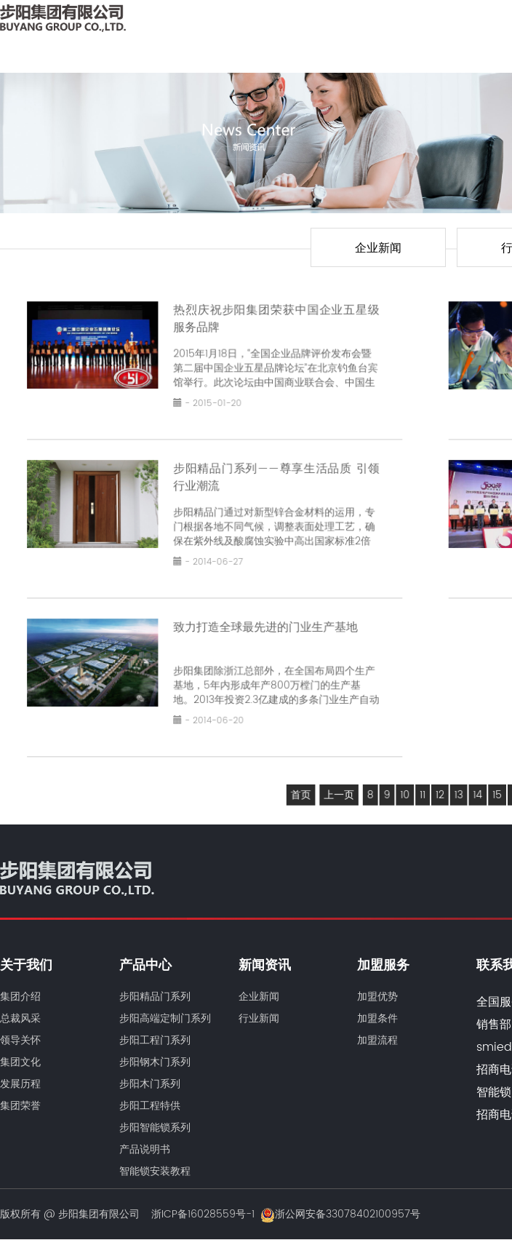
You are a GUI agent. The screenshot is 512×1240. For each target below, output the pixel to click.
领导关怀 (20, 1040)
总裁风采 (20, 1018)
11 (422, 790)
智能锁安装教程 (155, 1171)
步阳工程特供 (149, 1105)
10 (405, 790)
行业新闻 (259, 1018)
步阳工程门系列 (155, 1040)
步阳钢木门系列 (155, 1062)
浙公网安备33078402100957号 (340, 1214)
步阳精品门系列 (155, 996)
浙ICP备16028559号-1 (203, 1214)
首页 (303, 790)
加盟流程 (377, 1040)
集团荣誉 (20, 1105)
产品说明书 (144, 1149)
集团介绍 (20, 996)
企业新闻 (378, 248)
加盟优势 (377, 996)
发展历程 (20, 1084)
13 (457, 790)
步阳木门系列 (149, 1084)
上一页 (341, 790)
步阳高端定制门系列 (165, 1018)
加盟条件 (377, 1018)
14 (476, 790)
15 (495, 790)
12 (439, 790)
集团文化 (20, 1062)
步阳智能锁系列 (155, 1127)
